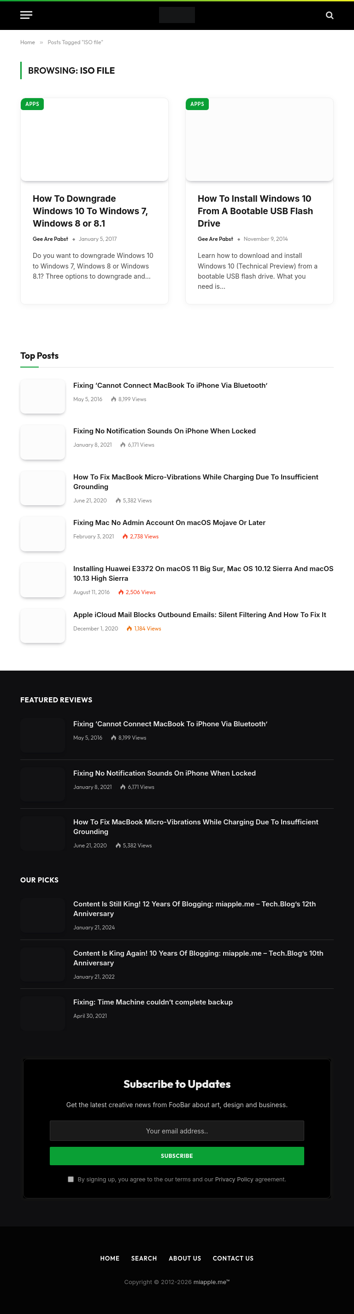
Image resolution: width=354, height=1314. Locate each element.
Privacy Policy (234, 513)
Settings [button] (189, 1160)
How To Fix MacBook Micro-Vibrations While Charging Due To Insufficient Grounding (196, 161)
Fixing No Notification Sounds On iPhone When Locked (164, 107)
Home (109, 592)
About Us (185, 592)
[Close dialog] (176, 657)
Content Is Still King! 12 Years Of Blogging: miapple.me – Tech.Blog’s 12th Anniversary (194, 243)
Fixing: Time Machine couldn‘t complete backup (153, 336)
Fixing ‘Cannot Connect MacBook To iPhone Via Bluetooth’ (170, 58)
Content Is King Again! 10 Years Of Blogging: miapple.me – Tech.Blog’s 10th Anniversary (198, 292)
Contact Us (233, 592)
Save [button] (15, 1287)
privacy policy (216, 1141)
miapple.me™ (212, 616)
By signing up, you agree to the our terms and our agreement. (177, 513)
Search (144, 592)
